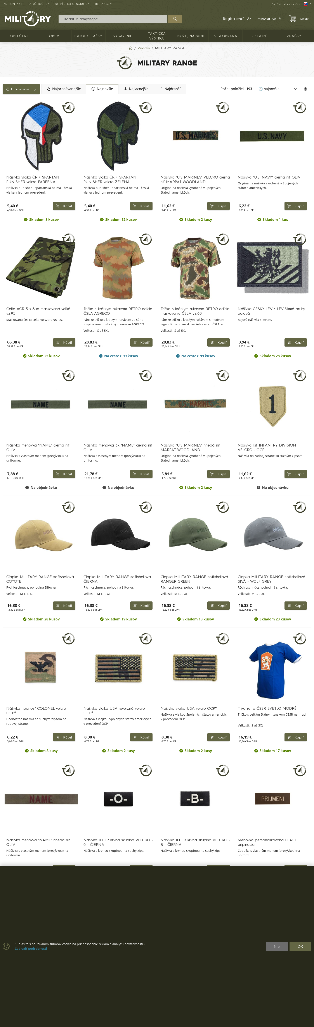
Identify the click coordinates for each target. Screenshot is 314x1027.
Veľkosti (11, 199)
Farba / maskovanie (22, 189)
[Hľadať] (175, 19)
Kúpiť (175, 322)
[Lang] (307, 4)
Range (10, 208)
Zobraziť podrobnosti (31, 949)
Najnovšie (130, 89)
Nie (277, 946)
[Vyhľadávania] (113, 19)
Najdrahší (198, 89)
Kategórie (13, 101)
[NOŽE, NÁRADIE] (6, 151)
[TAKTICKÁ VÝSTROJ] (6, 143)
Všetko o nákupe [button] (71, 3)
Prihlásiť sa (269, 19)
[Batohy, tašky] (6, 127)
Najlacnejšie (164, 89)
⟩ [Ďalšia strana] (223, 850)
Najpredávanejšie (92, 89)
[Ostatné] (6, 159)
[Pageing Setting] (305, 89)
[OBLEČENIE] (6, 111)
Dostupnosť (14, 179)
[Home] (130, 48)
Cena (9, 169)
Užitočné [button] (37, 3)
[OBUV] (6, 119)
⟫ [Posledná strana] (234, 850)
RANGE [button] (102, 3)
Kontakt (13, 3)
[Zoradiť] (278, 89)
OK (300, 946)
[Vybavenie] (6, 135)
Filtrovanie (35, 89)
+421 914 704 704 (286, 3)
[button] (237, 19)
